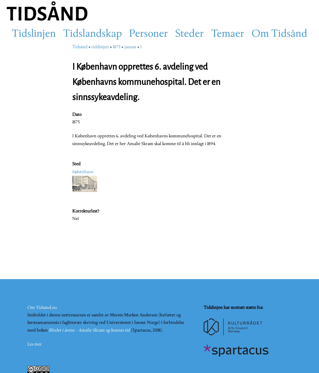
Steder (189, 34)
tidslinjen (100, 47)
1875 (116, 47)
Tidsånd (79, 47)
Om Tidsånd (279, 34)
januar (130, 47)
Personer (148, 34)
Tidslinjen (34, 34)
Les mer (34, 344)
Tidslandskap (92, 34)
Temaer (227, 34)
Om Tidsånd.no (42, 307)
